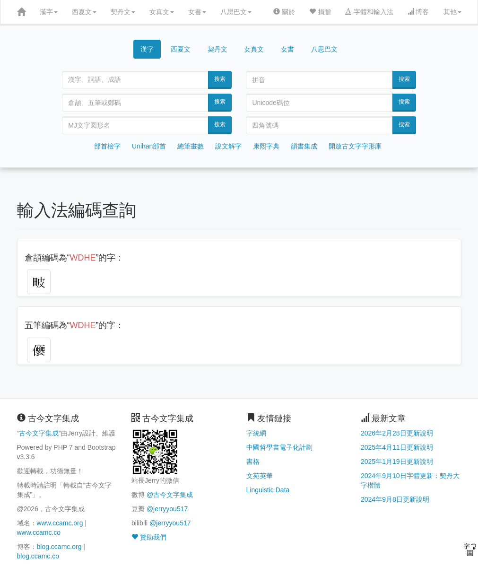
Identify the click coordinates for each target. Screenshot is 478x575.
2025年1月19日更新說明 (397, 461)
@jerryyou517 (167, 509)
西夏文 (84, 12)
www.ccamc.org (60, 523)
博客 (418, 12)
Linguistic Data (268, 490)
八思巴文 (236, 12)
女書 (197, 12)
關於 (284, 12)
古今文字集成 (39, 433)
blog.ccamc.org (59, 546)
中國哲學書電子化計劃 (279, 447)
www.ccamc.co (39, 532)
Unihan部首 (149, 146)
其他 (452, 12)
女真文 (161, 12)
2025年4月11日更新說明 (397, 447)
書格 (253, 461)
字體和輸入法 (369, 12)
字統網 (256, 433)
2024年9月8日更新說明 (395, 499)
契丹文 (123, 12)
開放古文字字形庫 (355, 146)
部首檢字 (107, 146)
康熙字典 (266, 146)
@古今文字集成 (170, 494)
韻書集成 (304, 146)
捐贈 (320, 12)
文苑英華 (259, 475)
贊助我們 (148, 537)
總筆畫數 (190, 146)
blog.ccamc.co (38, 556)
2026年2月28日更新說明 (397, 433)
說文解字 (228, 146)
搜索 (220, 79)
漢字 (49, 12)
